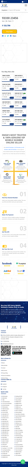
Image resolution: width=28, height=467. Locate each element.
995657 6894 (6, 111)
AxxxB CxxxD (4, 446)
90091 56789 (6, 75)
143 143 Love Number (6, 403)
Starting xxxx (17, 417)
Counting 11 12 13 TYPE (6, 448)
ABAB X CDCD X (5, 425)
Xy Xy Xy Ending (18, 444)
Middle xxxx (17, 407)
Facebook (3, 384)
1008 (2, 400)
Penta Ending (17, 412)
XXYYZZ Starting (18, 435)
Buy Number (4, 365)
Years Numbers (18, 450)
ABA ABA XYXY (4, 421)
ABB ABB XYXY (4, 432)
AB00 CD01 (17, 453)
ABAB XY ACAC (4, 426)
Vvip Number (17, 421)
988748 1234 (18, 102)
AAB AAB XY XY (5, 414)
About (3, 362)
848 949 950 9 (6, 102)
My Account (4, 370)
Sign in (4, 1)
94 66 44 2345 (6, 84)
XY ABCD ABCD (18, 441)
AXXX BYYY (4, 444)
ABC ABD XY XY (5, 435)
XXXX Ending (17, 434)
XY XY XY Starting (18, 446)
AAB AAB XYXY (4, 416)
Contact (3, 368)
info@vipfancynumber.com (7, 343)
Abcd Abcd (4, 437)
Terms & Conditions (5, 375)
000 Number (4, 396)
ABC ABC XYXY (4, 434)
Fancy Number (18, 398)
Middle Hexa (17, 401)
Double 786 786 (5, 451)
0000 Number (18, 451)
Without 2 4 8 (17, 423)
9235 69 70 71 (19, 93)
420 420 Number (5, 405)
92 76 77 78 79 (6, 93)
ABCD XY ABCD (5, 441)
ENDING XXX (4, 457)
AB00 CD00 (4, 419)
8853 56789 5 (19, 75)
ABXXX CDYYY (4, 442)
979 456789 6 (19, 119)
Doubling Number (5, 455)
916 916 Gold (4, 412)
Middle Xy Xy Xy (18, 408)
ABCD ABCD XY (5, 439)
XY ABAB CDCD (18, 437)
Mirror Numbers (18, 410)
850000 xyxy (4, 410)
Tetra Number (18, 419)
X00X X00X (17, 428)
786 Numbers (4, 407)
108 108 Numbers (5, 401)
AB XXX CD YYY (5, 417)
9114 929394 (6, 119)
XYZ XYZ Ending (18, 448)
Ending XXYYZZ (18, 396)
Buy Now (9, 31)
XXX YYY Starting (18, 432)
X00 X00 (16, 426)
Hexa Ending (17, 400)
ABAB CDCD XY (5, 423)
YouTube (3, 389)
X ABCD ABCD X (18, 425)
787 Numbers (18, 455)
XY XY (16, 442)
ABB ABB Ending (5, 430)
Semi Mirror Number (19, 414)
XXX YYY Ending (18, 430)
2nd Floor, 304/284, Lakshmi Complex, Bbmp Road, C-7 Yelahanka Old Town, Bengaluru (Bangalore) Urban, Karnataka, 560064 (13, 337)
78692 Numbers (5, 408)
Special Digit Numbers (19, 416)
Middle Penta (17, 403)
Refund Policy (4, 378)
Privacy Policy (4, 373)
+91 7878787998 (5, 341)
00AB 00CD (4, 398)
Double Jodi (4, 453)
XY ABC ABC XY (18, 439)
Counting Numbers (5, 450)
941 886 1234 (19, 111)
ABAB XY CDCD (5, 428)
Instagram (4, 386)
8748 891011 (18, 84)
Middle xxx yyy (18, 405)
